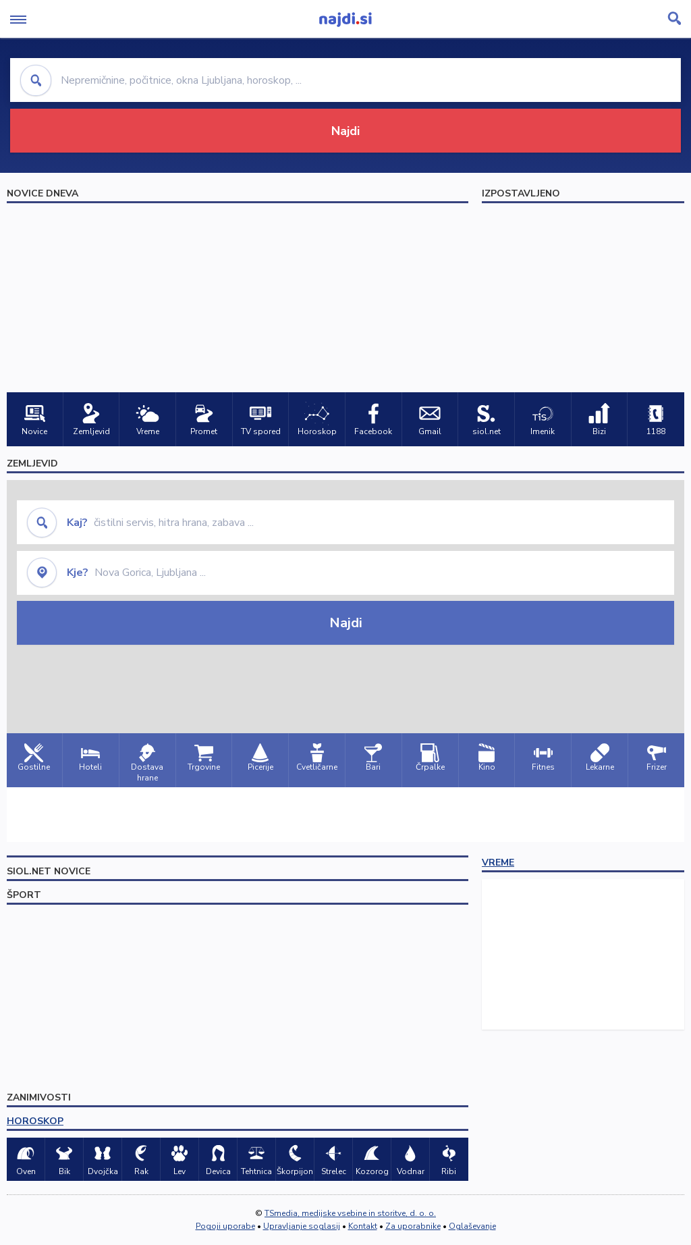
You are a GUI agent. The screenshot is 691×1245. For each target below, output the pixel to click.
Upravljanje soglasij (301, 1226)
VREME (498, 862)
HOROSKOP (35, 1121)
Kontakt (362, 1226)
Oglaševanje (472, 1226)
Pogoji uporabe (225, 1226)
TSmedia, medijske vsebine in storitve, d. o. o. (350, 1213)
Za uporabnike (413, 1226)
